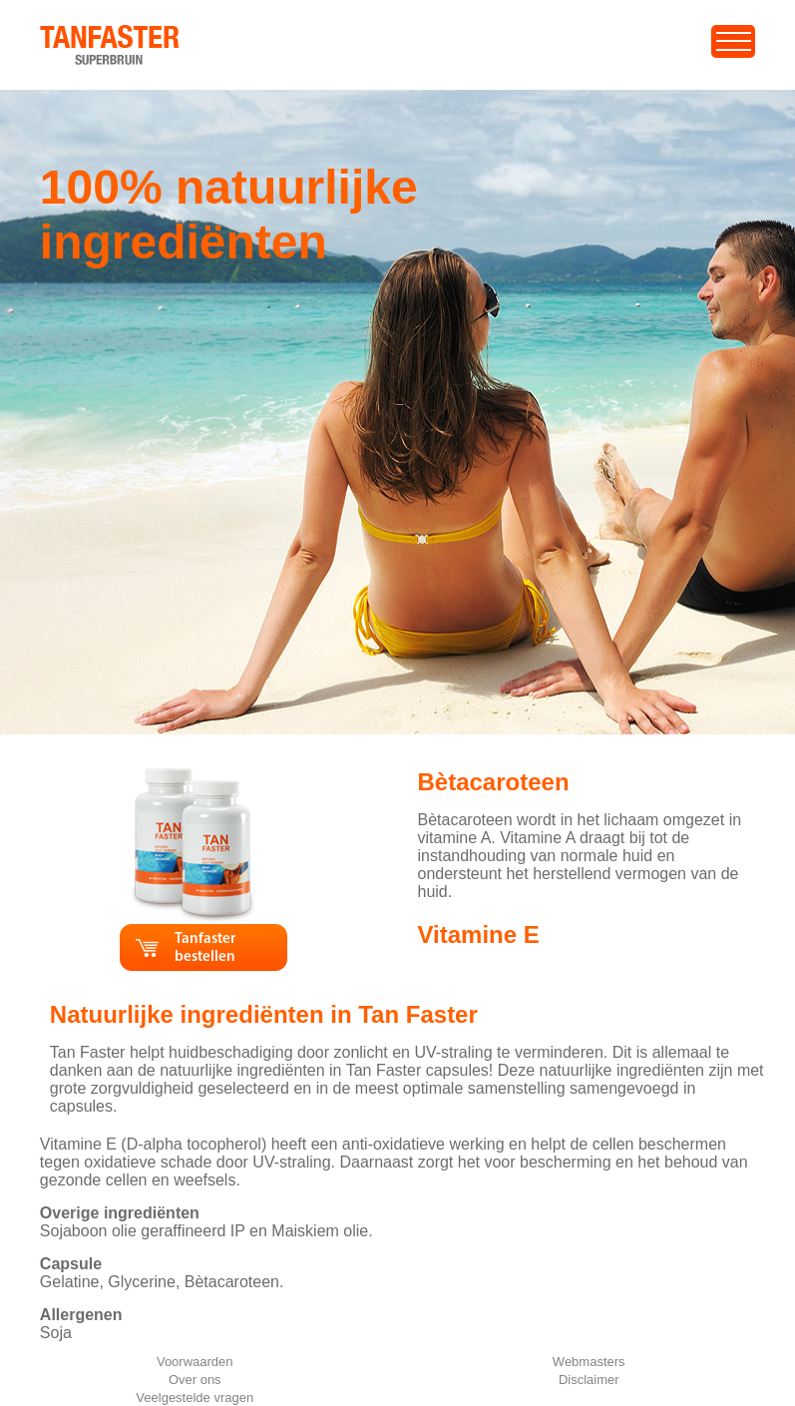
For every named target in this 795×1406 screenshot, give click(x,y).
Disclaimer (589, 1379)
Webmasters (589, 1361)
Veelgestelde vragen (194, 1397)
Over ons (195, 1379)
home (61, 34)
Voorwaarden (195, 1361)
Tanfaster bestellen (205, 948)
